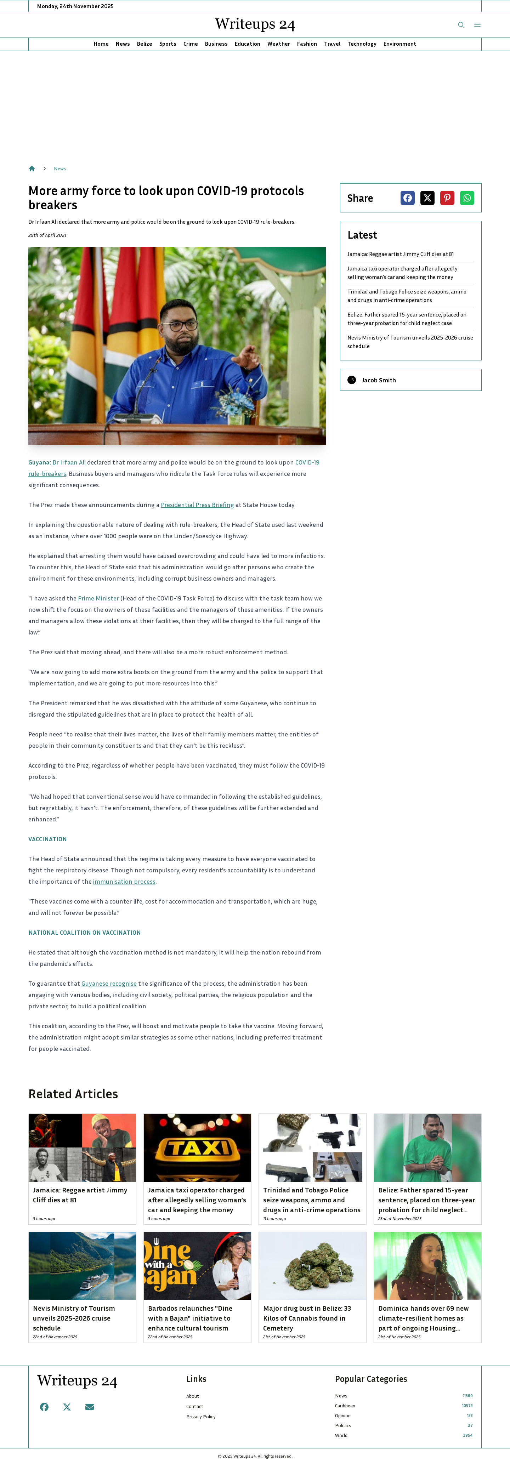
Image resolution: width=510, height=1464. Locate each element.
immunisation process (124, 881)
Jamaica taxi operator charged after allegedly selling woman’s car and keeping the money (402, 272)
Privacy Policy (201, 1416)
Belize (144, 43)
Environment (400, 43)
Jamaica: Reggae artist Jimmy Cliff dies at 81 (400, 253)
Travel (332, 43)
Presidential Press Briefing (197, 504)
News (123, 43)
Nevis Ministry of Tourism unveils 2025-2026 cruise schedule (410, 341)
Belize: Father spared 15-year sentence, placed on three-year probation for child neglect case (406, 318)
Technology (361, 43)
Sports (167, 43)
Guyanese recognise (109, 983)
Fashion (307, 43)
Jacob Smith (379, 380)
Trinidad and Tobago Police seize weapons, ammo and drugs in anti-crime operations (406, 295)
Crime (190, 43)
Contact (195, 1406)
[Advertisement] (255, 104)
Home (101, 43)
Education (247, 43)
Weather (278, 43)
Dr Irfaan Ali (69, 462)
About (192, 1396)
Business (216, 43)
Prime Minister (98, 598)
